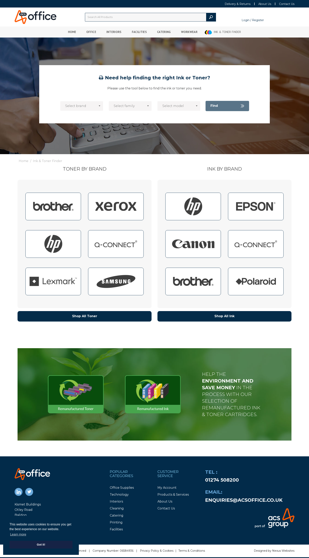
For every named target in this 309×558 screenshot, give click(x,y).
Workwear (189, 32)
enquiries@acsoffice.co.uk (244, 500)
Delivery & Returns (237, 4)
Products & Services (173, 494)
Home (72, 32)
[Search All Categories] (150, 17)
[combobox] (81, 106)
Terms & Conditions (191, 550)
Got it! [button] (41, 544)
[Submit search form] (211, 17)
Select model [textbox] (173, 106)
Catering (164, 32)
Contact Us (286, 4)
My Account (167, 488)
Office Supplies (122, 488)
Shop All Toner (84, 316)
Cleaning (117, 508)
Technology (119, 494)
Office (91, 32)
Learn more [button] (18, 534)
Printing (116, 522)
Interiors (114, 32)
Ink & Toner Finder (227, 32)
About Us (264, 4)
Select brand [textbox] (75, 106)
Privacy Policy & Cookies (156, 550)
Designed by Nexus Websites (274, 550)
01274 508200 (222, 480)
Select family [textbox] (124, 106)
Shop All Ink (224, 316)
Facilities (139, 32)
